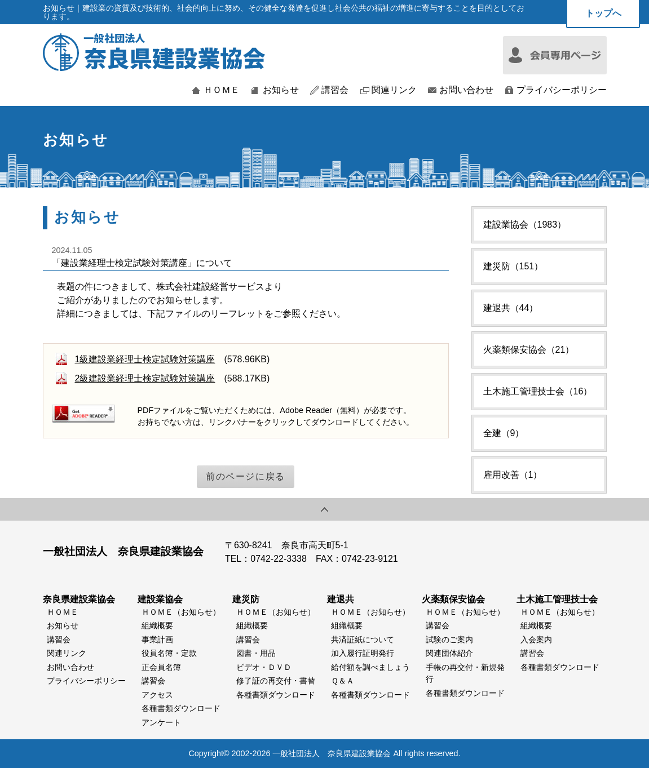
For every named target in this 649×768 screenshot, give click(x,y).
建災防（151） (513, 266)
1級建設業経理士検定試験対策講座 (145, 359)
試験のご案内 (449, 639)
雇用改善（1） (512, 475)
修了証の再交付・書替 (275, 680)
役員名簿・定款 (169, 653)
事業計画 (157, 639)
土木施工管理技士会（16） (538, 391)
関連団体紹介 (449, 653)
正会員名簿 (161, 667)
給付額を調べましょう (370, 667)
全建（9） (503, 433)
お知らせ (281, 90)
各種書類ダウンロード (181, 708)
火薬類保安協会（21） (529, 349)
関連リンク (394, 90)
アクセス (157, 694)
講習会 (334, 90)
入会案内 (536, 639)
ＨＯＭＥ (222, 90)
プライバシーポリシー (561, 90)
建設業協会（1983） (525, 224)
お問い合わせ (466, 90)
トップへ (603, 13)
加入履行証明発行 (362, 653)
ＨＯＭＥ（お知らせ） (181, 611)
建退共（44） (510, 308)
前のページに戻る (245, 476)
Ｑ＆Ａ (342, 680)
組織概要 (157, 625)
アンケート (161, 722)
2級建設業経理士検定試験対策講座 (145, 378)
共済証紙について (362, 639)
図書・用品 (256, 653)
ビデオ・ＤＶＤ (264, 667)
